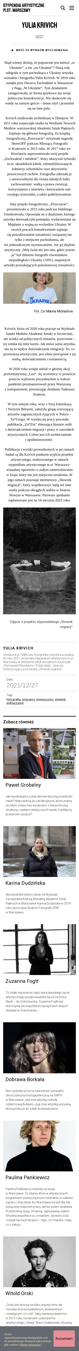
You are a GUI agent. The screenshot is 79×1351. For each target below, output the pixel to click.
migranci (28, 711)
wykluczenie (15, 715)
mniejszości (44, 711)
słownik (60, 711)
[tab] (63, 8)
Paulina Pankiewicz (27, 1189)
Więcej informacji (30, 1344)
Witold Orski (19, 1305)
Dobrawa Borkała (24, 1091)
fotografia (14, 711)
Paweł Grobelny (23, 797)
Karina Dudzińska (25, 895)
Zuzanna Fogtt (22, 993)
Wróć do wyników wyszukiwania (42, 50)
